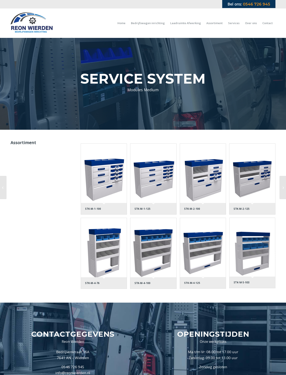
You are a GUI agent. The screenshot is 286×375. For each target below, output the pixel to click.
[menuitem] (121, 23)
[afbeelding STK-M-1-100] (105, 180)
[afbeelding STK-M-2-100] (204, 180)
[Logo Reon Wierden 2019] (32, 23)
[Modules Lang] (282, 187)
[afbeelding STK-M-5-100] (254, 255)
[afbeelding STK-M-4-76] (105, 255)
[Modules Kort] (3, 187)
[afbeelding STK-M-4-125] (204, 255)
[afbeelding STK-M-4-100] (155, 255)
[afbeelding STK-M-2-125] (254, 180)
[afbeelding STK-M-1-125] (155, 180)
